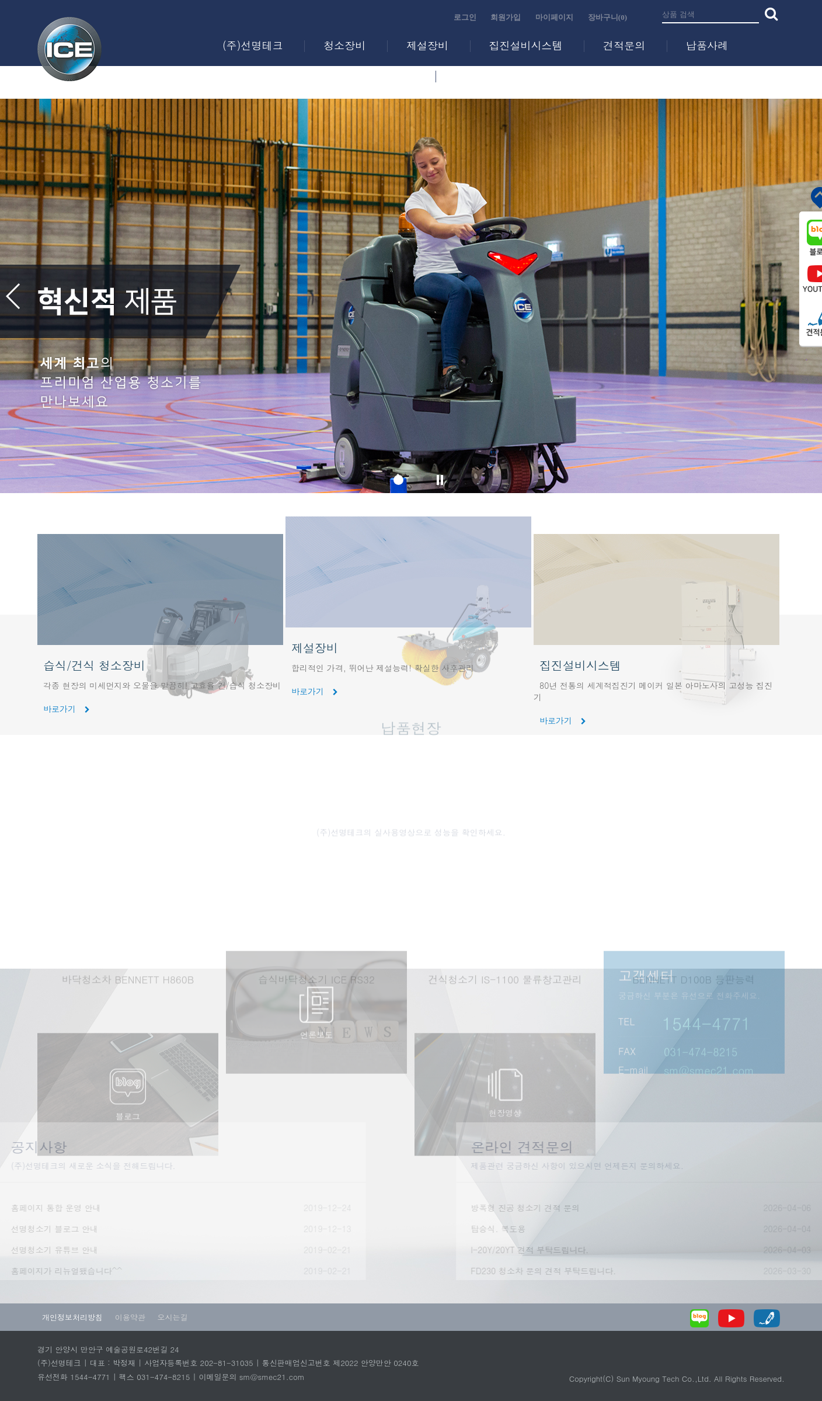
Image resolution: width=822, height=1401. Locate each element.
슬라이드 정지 (440, 479)
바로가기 (314, 691)
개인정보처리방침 (72, 1317)
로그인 (465, 17)
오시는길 (172, 1317)
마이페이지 (554, 17)
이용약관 (130, 1317)
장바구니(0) (607, 17)
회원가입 (505, 17)
